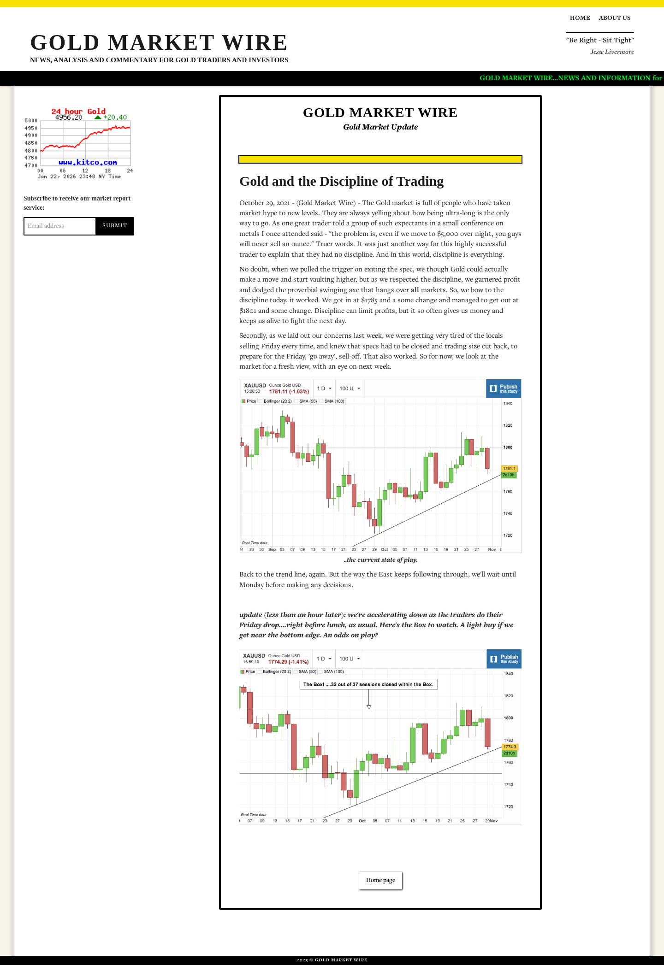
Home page (380, 880)
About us (615, 18)
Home (580, 18)
